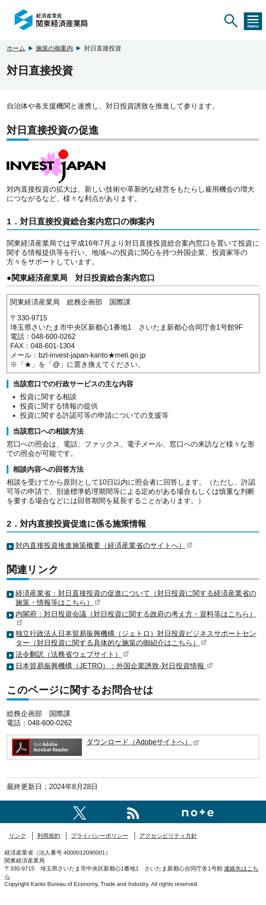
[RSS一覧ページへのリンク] (133, 811)
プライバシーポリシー (99, 835)
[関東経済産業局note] (197, 811)
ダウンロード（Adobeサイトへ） (142, 742)
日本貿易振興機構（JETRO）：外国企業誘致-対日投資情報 (114, 666)
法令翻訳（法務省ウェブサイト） (72, 654)
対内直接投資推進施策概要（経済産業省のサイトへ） (104, 545)
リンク (17, 835)
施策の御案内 (54, 48)
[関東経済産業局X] (79, 811)
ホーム (16, 48)
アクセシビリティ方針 (168, 835)
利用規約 (48, 835)
